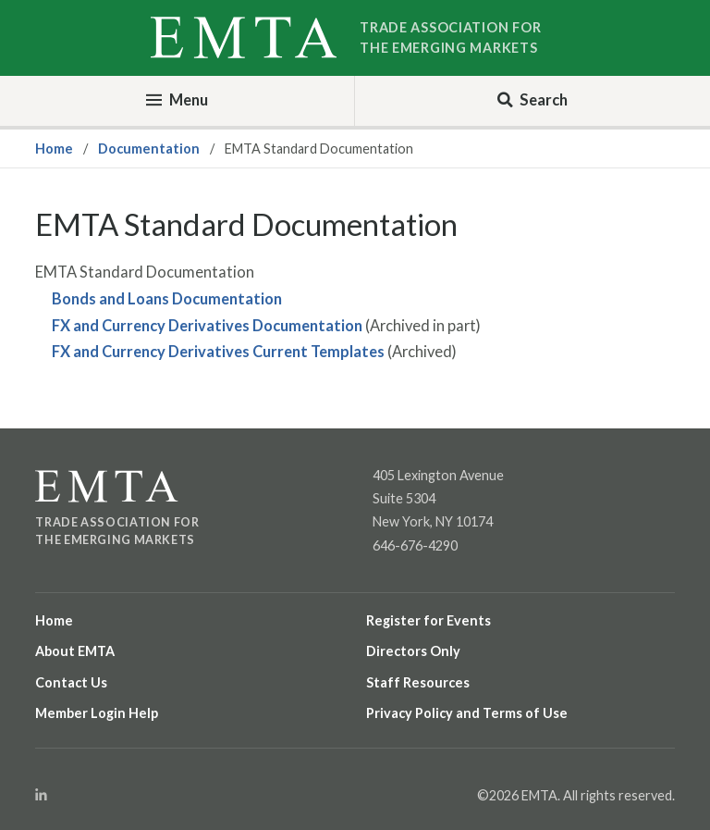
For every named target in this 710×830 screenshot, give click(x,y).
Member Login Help (96, 713)
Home (54, 148)
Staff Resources (418, 682)
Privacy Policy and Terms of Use (467, 713)
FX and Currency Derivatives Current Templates (218, 351)
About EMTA (75, 651)
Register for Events (428, 620)
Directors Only (413, 651)
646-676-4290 (415, 545)
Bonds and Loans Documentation (167, 299)
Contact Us (71, 682)
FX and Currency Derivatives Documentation (207, 325)
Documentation (149, 148)
